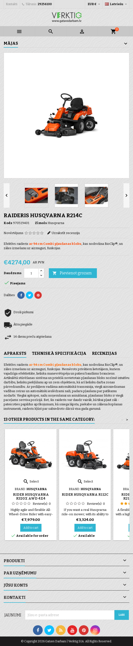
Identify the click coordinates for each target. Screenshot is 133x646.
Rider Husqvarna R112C (85, 495)
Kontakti (11, 4)
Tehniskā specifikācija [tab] (59, 353)
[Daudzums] (31, 273)
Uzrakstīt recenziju (65, 233)
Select (31, 481)
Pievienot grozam (72, 273)
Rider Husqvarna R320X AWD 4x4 (31, 497)
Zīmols (41, 223)
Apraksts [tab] (15, 353)
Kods (8, 223)
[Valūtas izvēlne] (94, 4)
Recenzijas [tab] (104, 353)
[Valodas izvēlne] (116, 4)
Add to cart (30, 527)
